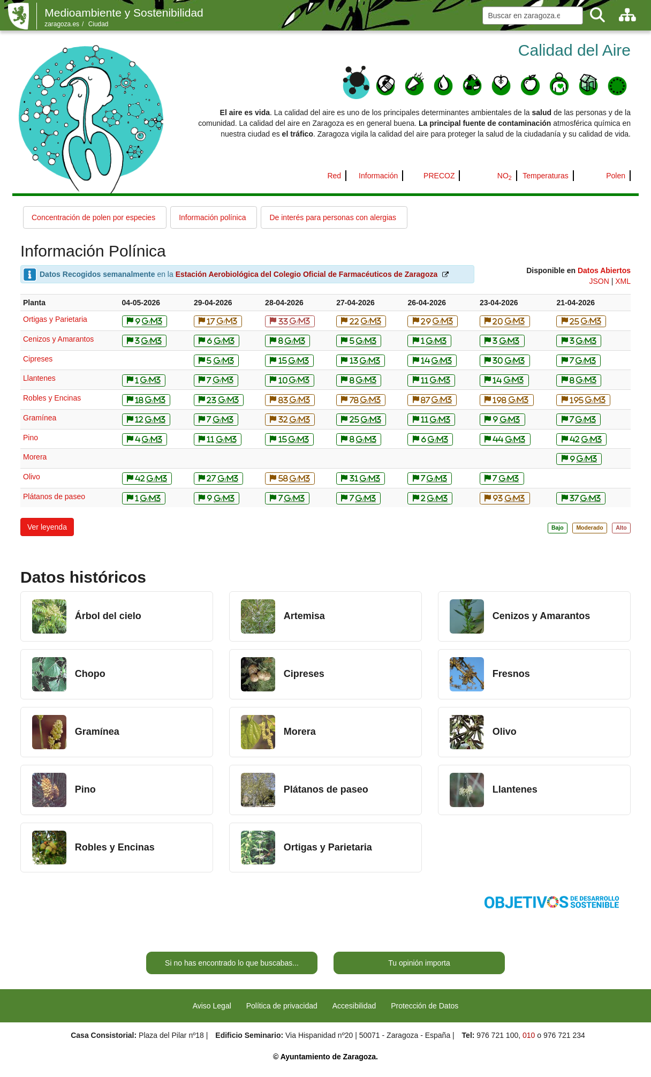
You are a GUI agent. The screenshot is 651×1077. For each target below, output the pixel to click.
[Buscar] (597, 15)
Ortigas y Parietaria (55, 319)
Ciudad (98, 24)
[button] (47, 527)
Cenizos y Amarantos (58, 339)
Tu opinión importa (419, 963)
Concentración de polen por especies (93, 217)
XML (623, 281)
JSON (599, 281)
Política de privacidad (281, 1005)
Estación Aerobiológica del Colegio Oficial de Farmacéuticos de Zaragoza (307, 274)
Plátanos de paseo (54, 496)
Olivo (31, 476)
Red (334, 175)
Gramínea (39, 417)
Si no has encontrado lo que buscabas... (232, 963)
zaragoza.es (61, 24)
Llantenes (39, 378)
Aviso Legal (212, 1005)
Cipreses (37, 359)
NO (504, 175)
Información (378, 175)
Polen (615, 175)
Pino (30, 437)
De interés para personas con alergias (332, 217)
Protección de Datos (424, 1005)
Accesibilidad (354, 1005)
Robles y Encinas (52, 398)
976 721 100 (497, 1035)
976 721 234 (564, 1035)
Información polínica (212, 217)
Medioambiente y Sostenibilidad (123, 12)
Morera (35, 457)
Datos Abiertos (604, 270)
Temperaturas (546, 175)
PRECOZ (439, 175)
